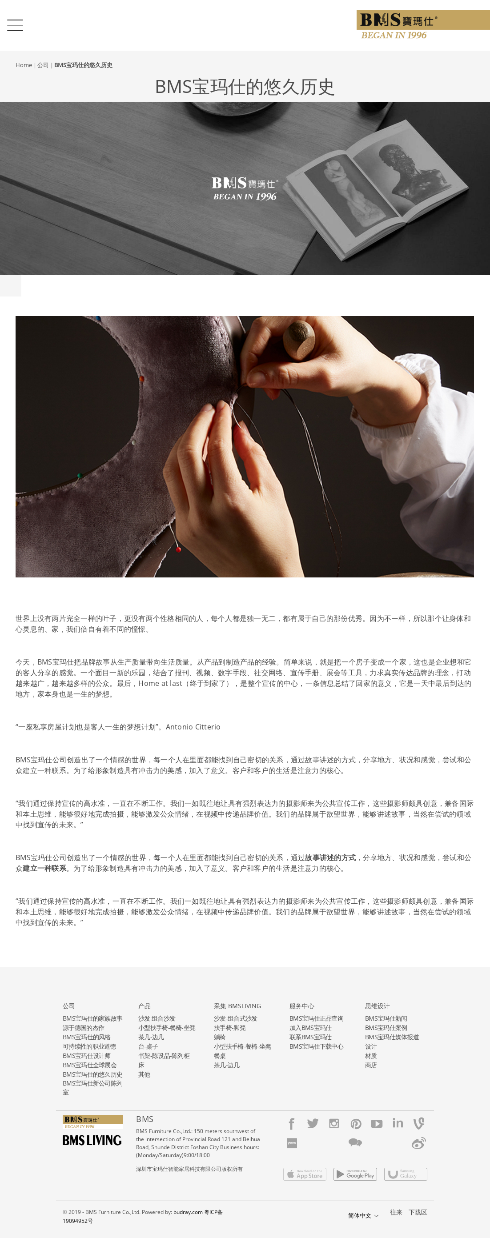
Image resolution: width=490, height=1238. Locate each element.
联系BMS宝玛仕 (310, 1037)
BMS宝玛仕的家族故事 (92, 1018)
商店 (371, 1065)
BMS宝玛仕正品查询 (316, 1018)
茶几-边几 (151, 1037)
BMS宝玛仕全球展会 (89, 1065)
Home (24, 65)
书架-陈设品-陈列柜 (163, 1055)
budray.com (188, 1212)
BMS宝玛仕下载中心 (316, 1046)
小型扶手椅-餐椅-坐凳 (166, 1027)
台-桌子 (148, 1046)
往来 (396, 1212)
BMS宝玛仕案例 (386, 1027)
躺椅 (220, 1037)
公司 (43, 65)
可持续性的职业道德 (89, 1046)
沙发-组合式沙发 (235, 1018)
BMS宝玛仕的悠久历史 (83, 65)
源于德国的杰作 (83, 1027)
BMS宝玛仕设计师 (87, 1055)
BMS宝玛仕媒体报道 (392, 1037)
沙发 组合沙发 (156, 1018)
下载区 (418, 1212)
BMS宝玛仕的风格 (87, 1037)
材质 (371, 1055)
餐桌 (220, 1055)
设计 (371, 1046)
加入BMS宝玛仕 (310, 1027)
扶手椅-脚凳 (229, 1027)
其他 (144, 1074)
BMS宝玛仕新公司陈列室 (92, 1087)
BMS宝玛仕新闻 (386, 1018)
